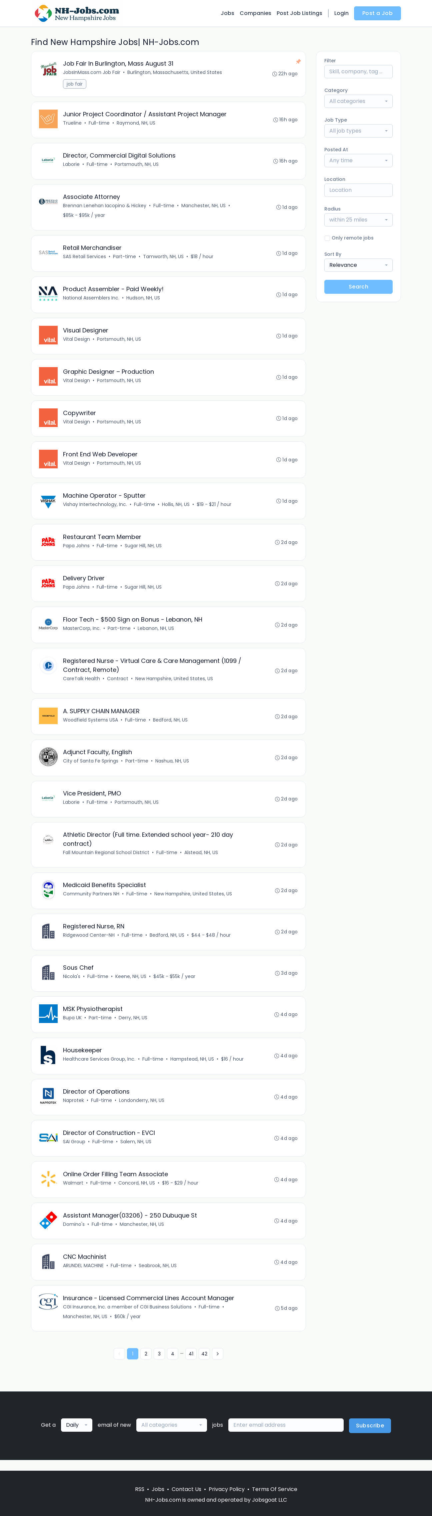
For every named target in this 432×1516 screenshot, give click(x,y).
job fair (75, 84)
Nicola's (72, 984)
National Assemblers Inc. (91, 299)
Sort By (332, 254)
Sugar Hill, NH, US (143, 549)
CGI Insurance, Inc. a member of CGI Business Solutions (127, 1317)
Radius (332, 209)
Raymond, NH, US (136, 123)
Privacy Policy (227, 1489)
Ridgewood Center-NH (89, 942)
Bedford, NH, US (170, 725)
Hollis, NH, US (176, 508)
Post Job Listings (299, 13)
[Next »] (217, 1364)
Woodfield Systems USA (90, 725)
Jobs (227, 13)
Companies (255, 13)
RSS (139, 1489)
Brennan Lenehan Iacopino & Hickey (105, 207)
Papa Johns (76, 549)
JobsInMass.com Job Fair (92, 72)
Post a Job (377, 13)
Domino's (74, 1234)
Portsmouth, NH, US (137, 165)
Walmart (73, 1192)
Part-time (124, 258)
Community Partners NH (91, 900)
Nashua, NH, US (172, 766)
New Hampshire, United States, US (174, 683)
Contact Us (186, 1489)
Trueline (72, 123)
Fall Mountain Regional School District (106, 859)
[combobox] (358, 101)
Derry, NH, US (133, 1025)
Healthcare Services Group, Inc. (99, 1067)
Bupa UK (72, 1025)
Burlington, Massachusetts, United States (175, 72)
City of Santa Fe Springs (91, 766)
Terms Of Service (274, 1489)
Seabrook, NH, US (158, 1275)
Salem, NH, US (136, 1150)
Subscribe (370, 1436)
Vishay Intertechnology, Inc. (95, 508)
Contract (118, 683)
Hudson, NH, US (143, 299)
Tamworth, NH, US (163, 258)
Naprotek (73, 1109)
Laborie (71, 165)
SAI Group (74, 1150)
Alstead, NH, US (201, 859)
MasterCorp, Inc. (82, 633)
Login (341, 13)
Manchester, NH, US (204, 207)
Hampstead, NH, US (192, 1067)
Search (358, 286)
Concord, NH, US (137, 1192)
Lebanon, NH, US (156, 633)
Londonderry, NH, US (142, 1109)
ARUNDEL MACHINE (83, 1275)
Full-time (99, 123)
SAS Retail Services (84, 258)
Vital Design (76, 341)
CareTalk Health (81, 683)
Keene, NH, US (131, 984)
